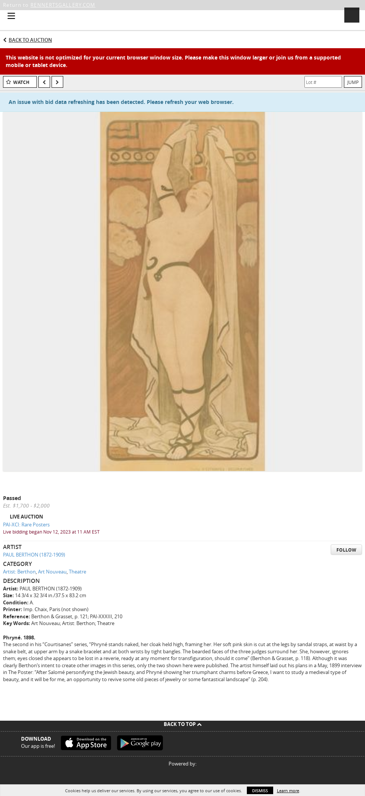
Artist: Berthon (19, 571)
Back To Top (183, 724)
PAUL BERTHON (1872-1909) (34, 554)
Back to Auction (30, 40)
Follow (346, 550)
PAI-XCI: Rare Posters (26, 524)
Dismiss (260, 790)
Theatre (77, 571)
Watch (21, 82)
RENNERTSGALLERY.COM (63, 5)
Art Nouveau (52, 571)
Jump (353, 82)
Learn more (288, 790)
